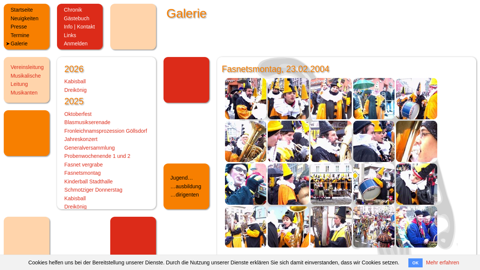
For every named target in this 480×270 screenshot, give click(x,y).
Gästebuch (76, 18)
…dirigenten (184, 195)
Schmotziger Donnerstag (93, 190)
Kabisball (75, 81)
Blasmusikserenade (87, 122)
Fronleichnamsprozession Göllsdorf (105, 131)
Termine (19, 35)
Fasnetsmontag (82, 173)
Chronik (73, 10)
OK (415, 263)
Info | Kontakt (79, 27)
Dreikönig (75, 90)
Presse (18, 27)
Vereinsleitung (27, 67)
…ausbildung (185, 186)
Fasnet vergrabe (83, 165)
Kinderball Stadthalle (88, 181)
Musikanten (24, 93)
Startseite (21, 10)
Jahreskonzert (81, 139)
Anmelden (75, 43)
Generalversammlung (89, 148)
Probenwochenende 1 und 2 (97, 156)
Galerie (18, 43)
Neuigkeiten (24, 18)
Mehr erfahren (442, 263)
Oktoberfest (78, 114)
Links (70, 35)
